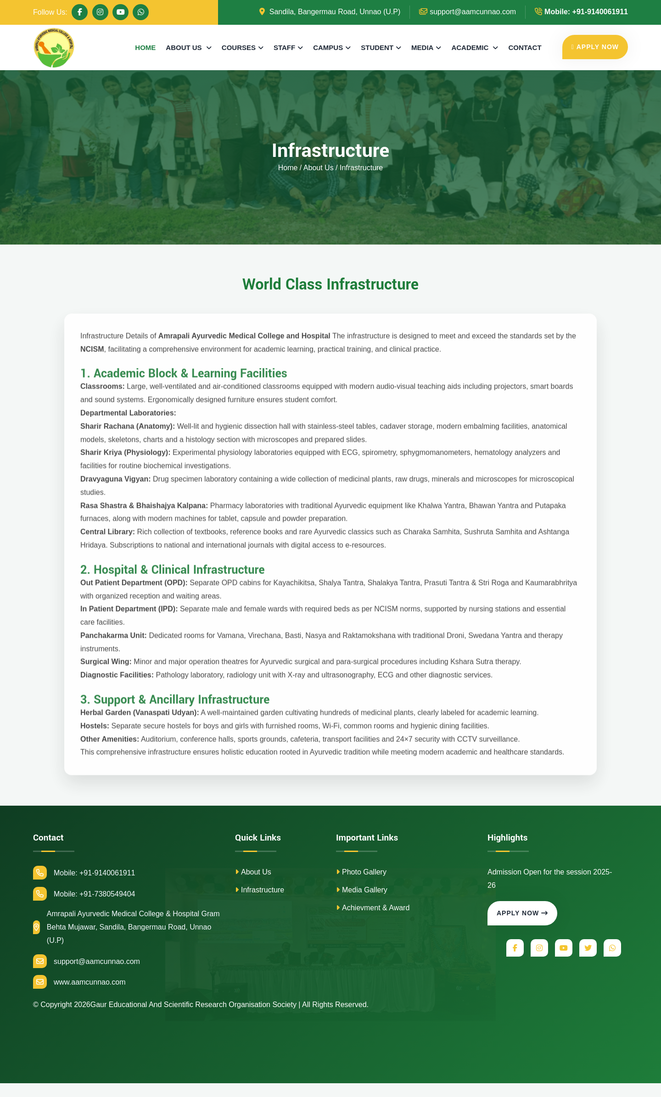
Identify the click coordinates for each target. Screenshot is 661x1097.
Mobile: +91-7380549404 (84, 894)
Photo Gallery (361, 872)
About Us (253, 872)
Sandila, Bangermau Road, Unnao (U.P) (329, 12)
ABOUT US (185, 47)
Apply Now (522, 913)
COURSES (239, 47)
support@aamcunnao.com (467, 12)
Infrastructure (259, 890)
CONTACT (524, 47)
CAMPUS (328, 47)
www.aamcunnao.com (79, 982)
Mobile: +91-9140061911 (84, 873)
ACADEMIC (470, 47)
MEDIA (422, 47)
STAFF (284, 47)
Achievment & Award (372, 908)
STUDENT (377, 47)
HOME (145, 47)
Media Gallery (361, 890)
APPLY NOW (595, 46)
